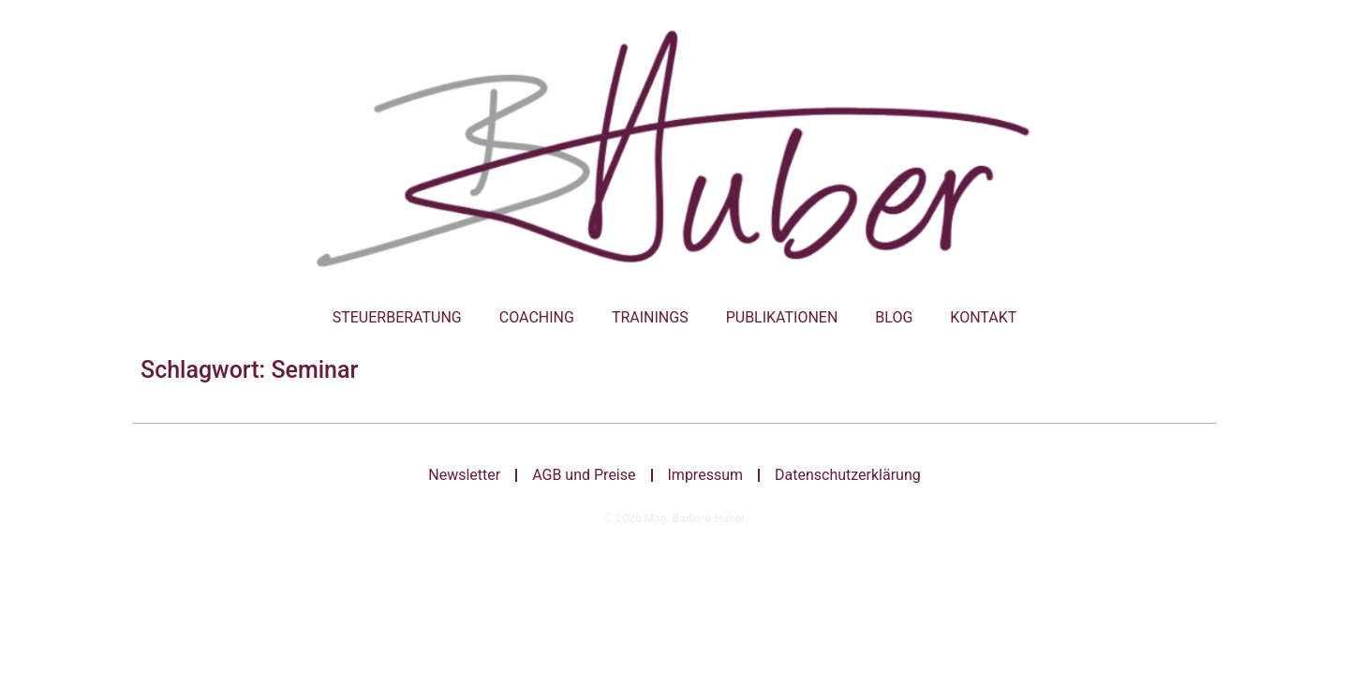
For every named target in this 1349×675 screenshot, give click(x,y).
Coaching (536, 317)
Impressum (706, 475)
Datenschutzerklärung (848, 475)
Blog (893, 317)
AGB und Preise (583, 475)
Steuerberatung (397, 317)
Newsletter (464, 475)
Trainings (650, 317)
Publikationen (782, 317)
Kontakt (983, 317)
